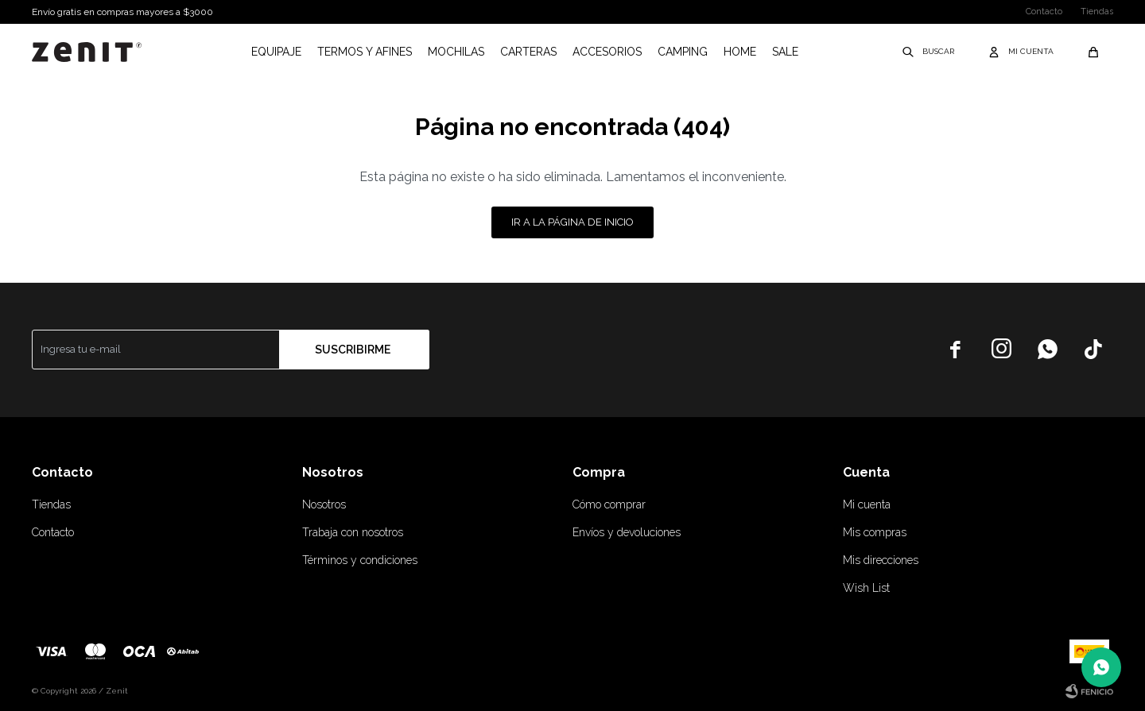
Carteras (528, 51)
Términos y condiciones (359, 560)
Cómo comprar (609, 504)
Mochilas (456, 51)
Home (740, 51)
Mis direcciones (880, 560)
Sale (785, 51)
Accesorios (607, 51)
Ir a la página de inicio (572, 222)
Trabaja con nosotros (352, 532)
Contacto (1044, 11)
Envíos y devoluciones (626, 532)
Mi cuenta (867, 504)
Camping (683, 51)
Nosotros (324, 504)
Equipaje (276, 51)
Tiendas (1097, 11)
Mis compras (874, 532)
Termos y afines (364, 51)
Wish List (866, 588)
